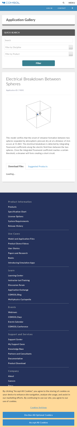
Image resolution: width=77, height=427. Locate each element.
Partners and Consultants (20, 353)
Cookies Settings (38, 407)
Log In (49, 8)
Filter (38, 63)
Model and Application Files (21, 238)
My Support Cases (16, 344)
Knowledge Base (16, 349)
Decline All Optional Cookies (38, 414)
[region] (38, 406)
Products (12, 206)
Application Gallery (20, 20)
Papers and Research (18, 253)
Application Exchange (18, 289)
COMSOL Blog (14, 294)
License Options (15, 216)
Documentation (15, 358)
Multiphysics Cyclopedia (19, 299)
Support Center (15, 339)
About (11, 376)
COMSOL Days (15, 317)
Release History (15, 226)
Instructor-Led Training (19, 280)
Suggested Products (38, 166)
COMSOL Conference (18, 326)
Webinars (12, 312)
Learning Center (15, 275)
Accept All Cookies (38, 422)
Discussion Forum (16, 285)
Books (11, 258)
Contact (62, 8)
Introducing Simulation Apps (21, 262)
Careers (11, 380)
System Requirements (18, 221)
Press (10, 385)
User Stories (14, 248)
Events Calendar (15, 321)
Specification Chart (17, 211)
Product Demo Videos (18, 243)
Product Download (17, 363)
